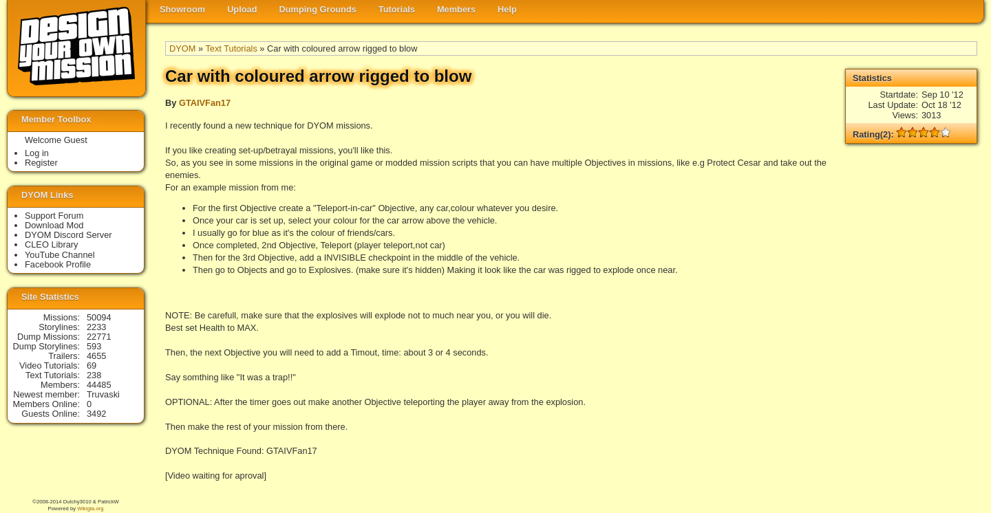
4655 (96, 356)
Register (41, 162)
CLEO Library (51, 244)
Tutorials (397, 9)
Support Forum (54, 215)
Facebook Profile (58, 264)
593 (94, 346)
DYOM (182, 48)
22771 (99, 336)
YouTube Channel (60, 255)
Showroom (182, 9)
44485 (99, 385)
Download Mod (54, 225)
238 (94, 375)
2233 (96, 327)
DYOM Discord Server (68, 235)
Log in (37, 153)
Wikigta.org (90, 508)
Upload (242, 9)
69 (91, 365)
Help (507, 9)
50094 (99, 317)
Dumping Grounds (317, 9)
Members (456, 9)
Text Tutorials (231, 48)
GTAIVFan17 (205, 103)
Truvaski (103, 394)
